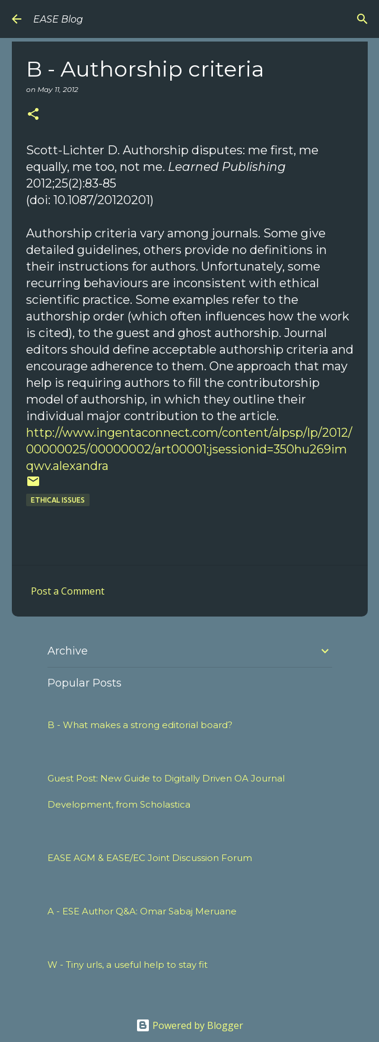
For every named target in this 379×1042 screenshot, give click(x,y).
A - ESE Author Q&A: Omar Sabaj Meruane (142, 911)
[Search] (362, 19)
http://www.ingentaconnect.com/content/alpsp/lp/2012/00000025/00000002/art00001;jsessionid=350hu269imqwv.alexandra (189, 449)
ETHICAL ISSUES (58, 500)
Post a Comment (67, 591)
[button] (33, 115)
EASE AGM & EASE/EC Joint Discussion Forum (149, 857)
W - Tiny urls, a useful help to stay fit (127, 964)
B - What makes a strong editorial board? (140, 724)
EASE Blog (58, 19)
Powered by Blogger (189, 1025)
